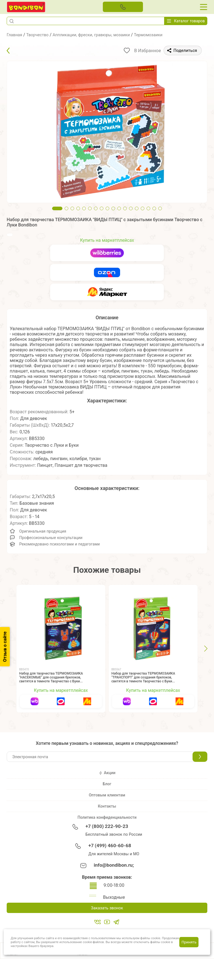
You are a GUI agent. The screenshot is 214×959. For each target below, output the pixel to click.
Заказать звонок (107, 908)
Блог (107, 784)
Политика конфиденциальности (107, 817)
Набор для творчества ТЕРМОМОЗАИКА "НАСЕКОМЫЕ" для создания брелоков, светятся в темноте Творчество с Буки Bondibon (51, 679)
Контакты (107, 806)
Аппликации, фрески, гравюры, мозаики (98, 34)
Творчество (40, 34)
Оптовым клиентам (107, 795)
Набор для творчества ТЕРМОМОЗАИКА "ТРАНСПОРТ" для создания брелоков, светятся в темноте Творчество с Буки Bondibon (143, 679)
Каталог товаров (186, 21)
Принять (189, 942)
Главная (15, 34)
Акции (107, 772)
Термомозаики (160, 34)
